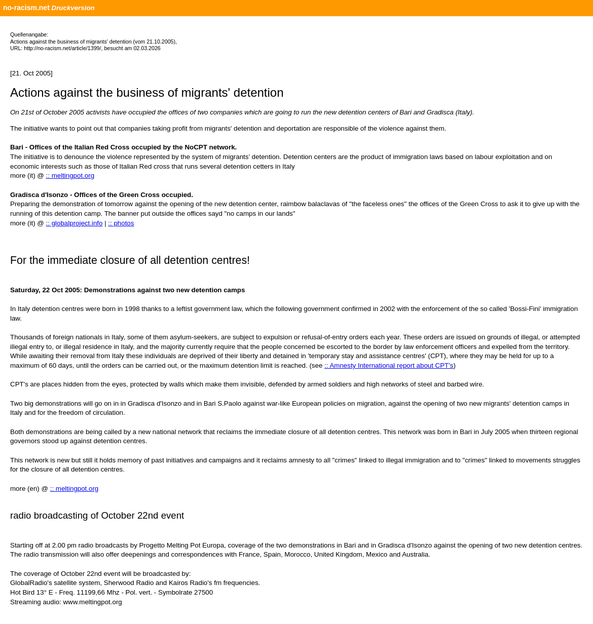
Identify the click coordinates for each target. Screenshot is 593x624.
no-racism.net (26, 8)
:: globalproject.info (74, 223)
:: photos (121, 223)
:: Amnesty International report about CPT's (388, 365)
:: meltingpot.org (70, 175)
